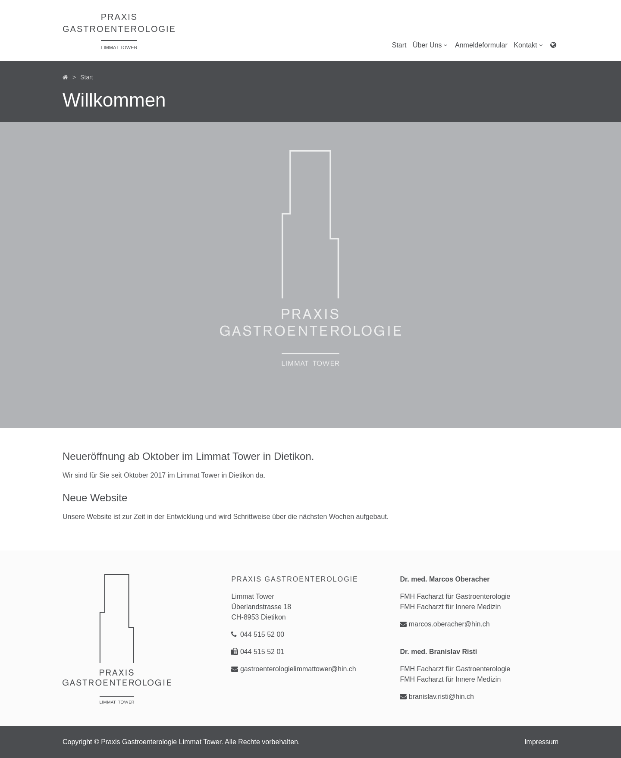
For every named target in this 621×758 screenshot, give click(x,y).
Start (399, 45)
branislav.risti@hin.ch (437, 696)
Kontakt (529, 45)
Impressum (541, 741)
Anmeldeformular (481, 45)
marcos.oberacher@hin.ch (444, 624)
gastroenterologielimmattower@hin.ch (293, 669)
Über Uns (431, 45)
